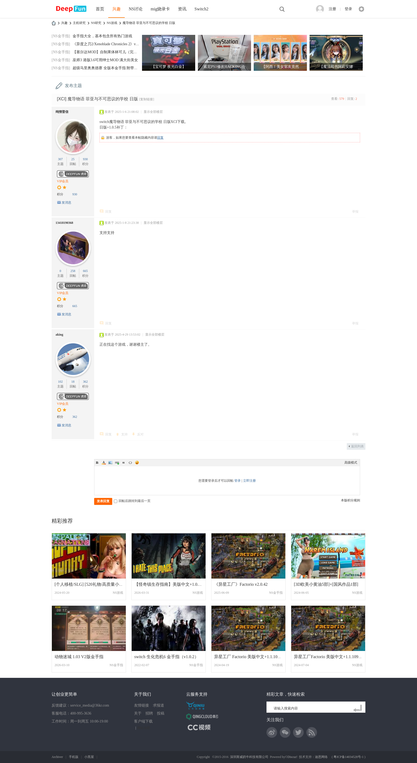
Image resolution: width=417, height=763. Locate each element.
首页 (100, 9)
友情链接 (141, 705)
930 (85, 159)
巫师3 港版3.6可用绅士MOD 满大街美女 (105, 60)
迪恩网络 (321, 757)
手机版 (73, 757)
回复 (160, 137)
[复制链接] (146, 99)
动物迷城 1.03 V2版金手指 (79, 656)
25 (72, 159)
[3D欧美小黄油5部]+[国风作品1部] (326, 584)
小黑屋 (89, 757)
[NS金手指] (61, 36)
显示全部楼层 (153, 112)
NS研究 (96, 23)
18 (72, 381)
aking (59, 334)
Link (117, 462)
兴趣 (116, 9)
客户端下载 (143, 721)
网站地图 (143, 728)
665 (85, 271)
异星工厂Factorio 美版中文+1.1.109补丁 (330, 656)
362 (85, 381)
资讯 (182, 9)
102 (60, 381)
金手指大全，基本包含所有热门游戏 (102, 36)
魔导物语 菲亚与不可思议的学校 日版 (149, 23)
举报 (355, 211)
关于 (137, 713)
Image (110, 462)
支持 (124, 434)
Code (130, 462)
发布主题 (73, 85)
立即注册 (249, 480)
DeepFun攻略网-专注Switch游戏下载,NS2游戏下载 (54, 23)
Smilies (137, 462)
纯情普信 (62, 112)
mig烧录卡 (160, 9)
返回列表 (357, 446)
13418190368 (64, 223)
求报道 (158, 705)
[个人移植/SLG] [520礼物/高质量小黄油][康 (95, 584)
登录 (348, 9)
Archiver (57, 757)
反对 (140, 434)
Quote (123, 462)
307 (60, 159)
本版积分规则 (350, 500)
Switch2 (201, 9)
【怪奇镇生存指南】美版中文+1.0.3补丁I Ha (175, 584)
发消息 (66, 202)
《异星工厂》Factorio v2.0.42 (241, 584)
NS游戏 (112, 23)
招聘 (149, 713)
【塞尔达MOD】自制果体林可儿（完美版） (109, 52)
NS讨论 (136, 9)
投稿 (160, 713)
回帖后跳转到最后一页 (132, 501)
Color (103, 462)
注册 (332, 9)
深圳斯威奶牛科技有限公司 (249, 757)
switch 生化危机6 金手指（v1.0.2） (166, 656)
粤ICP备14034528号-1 (348, 757)
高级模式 (350, 462)
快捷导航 (361, 9)
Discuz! (292, 757)
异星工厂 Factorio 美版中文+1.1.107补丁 (251, 656)
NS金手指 (276, 593)
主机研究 (79, 23)
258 (72, 271)
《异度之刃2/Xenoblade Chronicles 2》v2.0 (106, 44)
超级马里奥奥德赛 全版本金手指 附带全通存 (109, 68)
